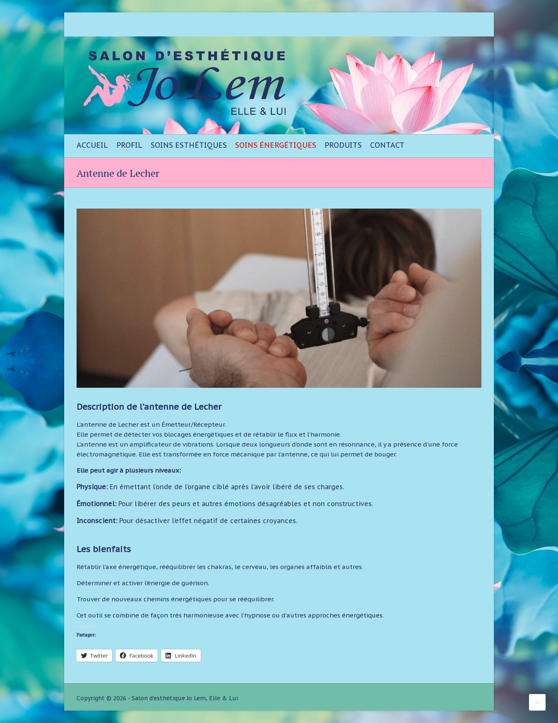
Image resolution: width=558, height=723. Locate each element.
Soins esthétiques (189, 145)
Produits (343, 145)
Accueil (92, 145)
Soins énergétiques (275, 145)
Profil (129, 145)
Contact (387, 145)
